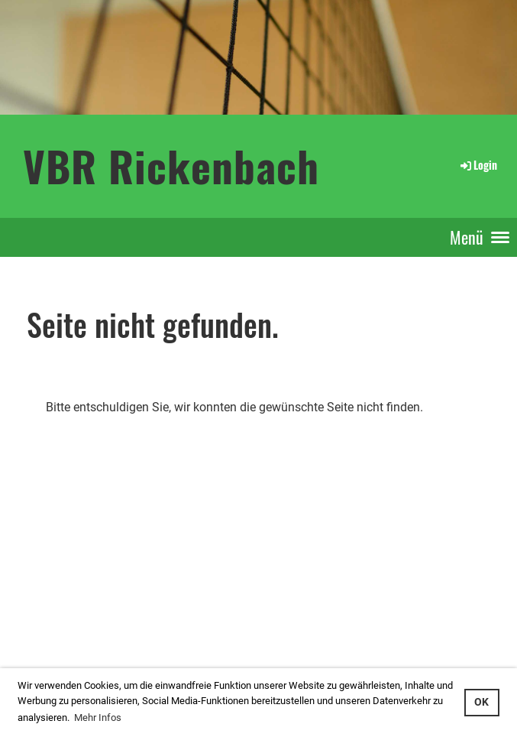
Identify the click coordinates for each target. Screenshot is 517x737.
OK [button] (481, 702)
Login (477, 165)
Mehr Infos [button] (97, 717)
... (64, 644)
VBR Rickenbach (171, 165)
